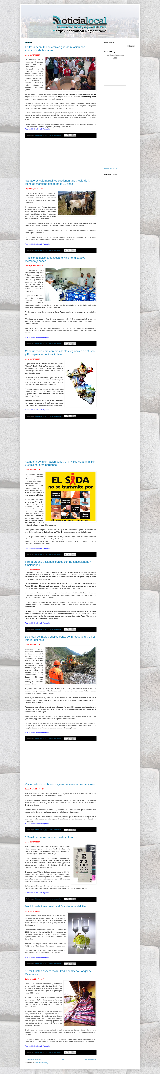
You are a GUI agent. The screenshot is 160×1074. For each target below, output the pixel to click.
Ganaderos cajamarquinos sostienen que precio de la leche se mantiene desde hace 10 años (57, 182)
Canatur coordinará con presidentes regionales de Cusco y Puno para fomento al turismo (59, 353)
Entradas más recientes (33, 1059)
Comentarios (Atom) (41, 1063)
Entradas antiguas (90, 1059)
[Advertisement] (60, 158)
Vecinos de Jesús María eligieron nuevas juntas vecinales (60, 784)
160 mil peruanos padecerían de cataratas (50, 837)
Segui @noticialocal (110, 168)
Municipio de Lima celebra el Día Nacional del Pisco (56, 906)
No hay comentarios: (55, 135)
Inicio (62, 1059)
